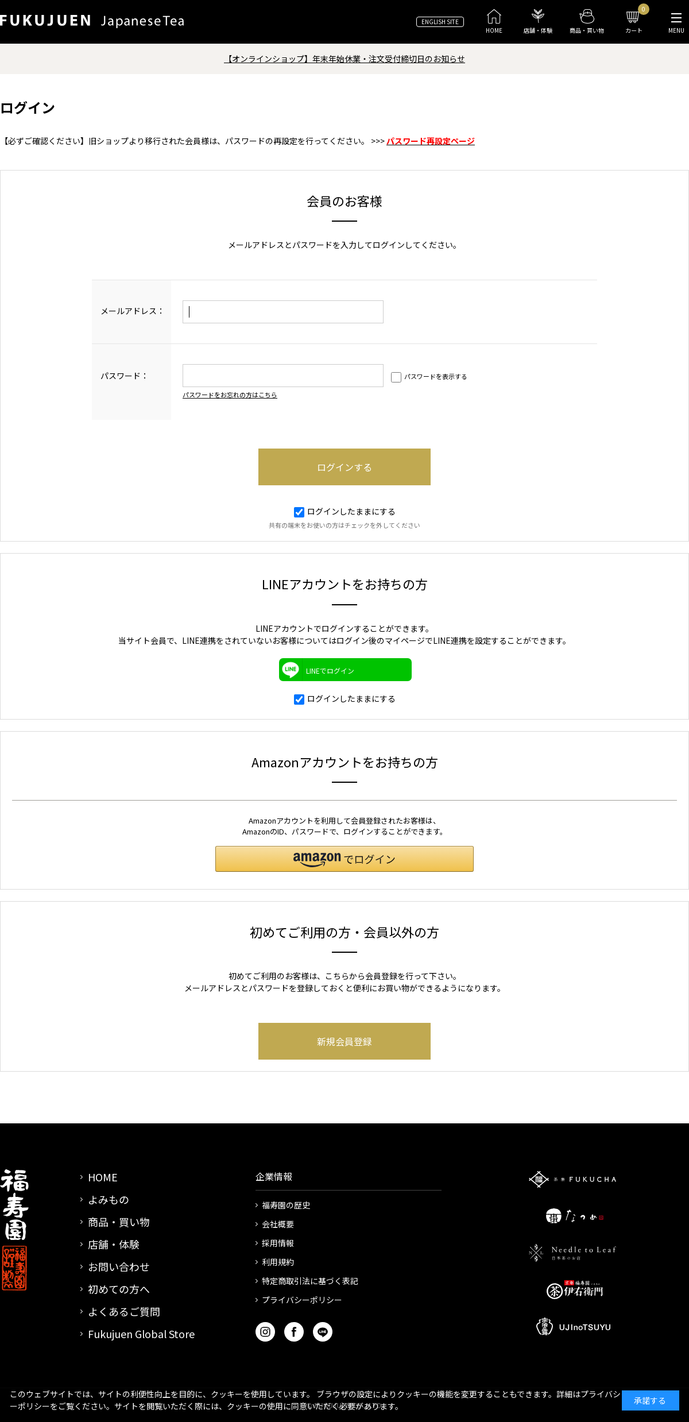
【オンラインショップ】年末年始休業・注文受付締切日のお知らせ (344, 58)
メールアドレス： (132, 310)
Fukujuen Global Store (141, 1333)
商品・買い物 (119, 1221)
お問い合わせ (119, 1266)
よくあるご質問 (124, 1311)
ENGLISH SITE (440, 21)
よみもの (108, 1199)
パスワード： (124, 375)
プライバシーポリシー (302, 1299)
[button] (344, 859)
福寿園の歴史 (286, 1205)
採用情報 (278, 1243)
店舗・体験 (114, 1243)
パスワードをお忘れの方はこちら (230, 394)
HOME (103, 1176)
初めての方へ (119, 1288)
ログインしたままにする (345, 511)
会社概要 (278, 1224)
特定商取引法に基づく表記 (310, 1280)
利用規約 (278, 1262)
